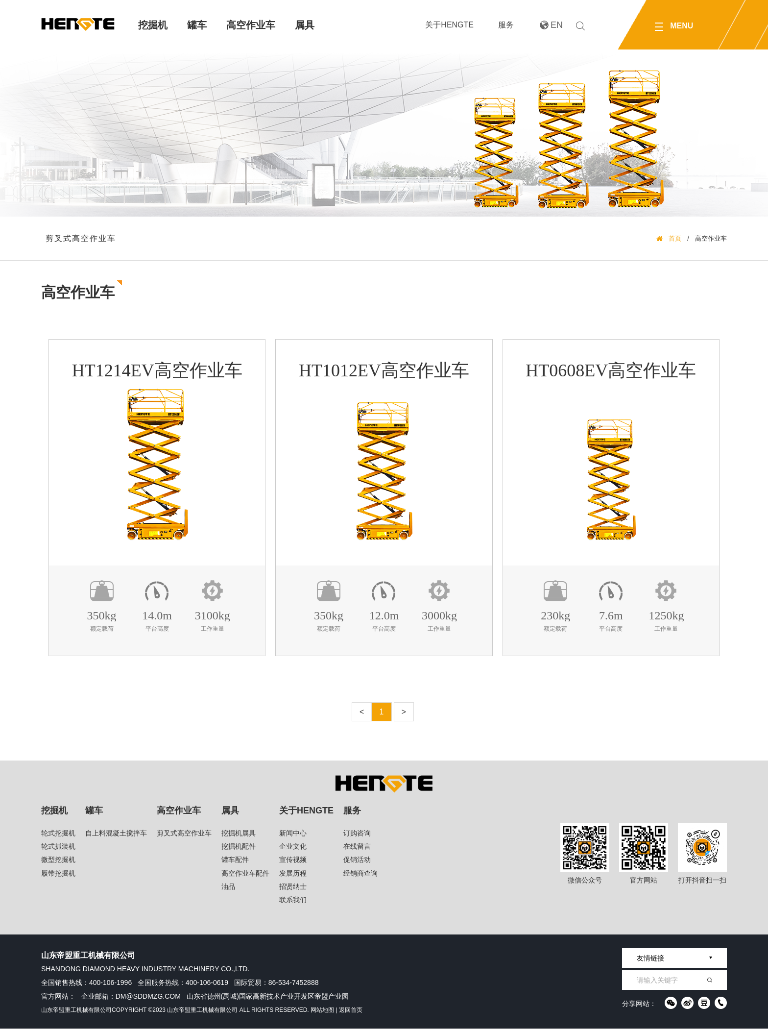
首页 (675, 239)
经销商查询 (360, 877)
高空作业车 (250, 25)
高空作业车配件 (245, 877)
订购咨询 (357, 836)
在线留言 (357, 850)
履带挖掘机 (58, 877)
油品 (228, 890)
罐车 (197, 25)
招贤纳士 (293, 890)
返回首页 (350, 1013)
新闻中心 (293, 836)
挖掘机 (153, 25)
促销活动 (357, 863)
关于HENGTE (449, 25)
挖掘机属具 (238, 836)
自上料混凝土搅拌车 (116, 836)
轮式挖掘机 (58, 836)
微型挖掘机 (58, 863)
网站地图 (322, 1013)
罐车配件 (235, 863)
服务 (506, 25)
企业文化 (293, 850)
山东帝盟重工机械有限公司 (76, 1013)
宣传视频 (293, 863)
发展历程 (293, 877)
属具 (304, 25)
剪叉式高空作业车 (81, 239)
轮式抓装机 (58, 850)
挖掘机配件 (238, 850)
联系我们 (293, 904)
